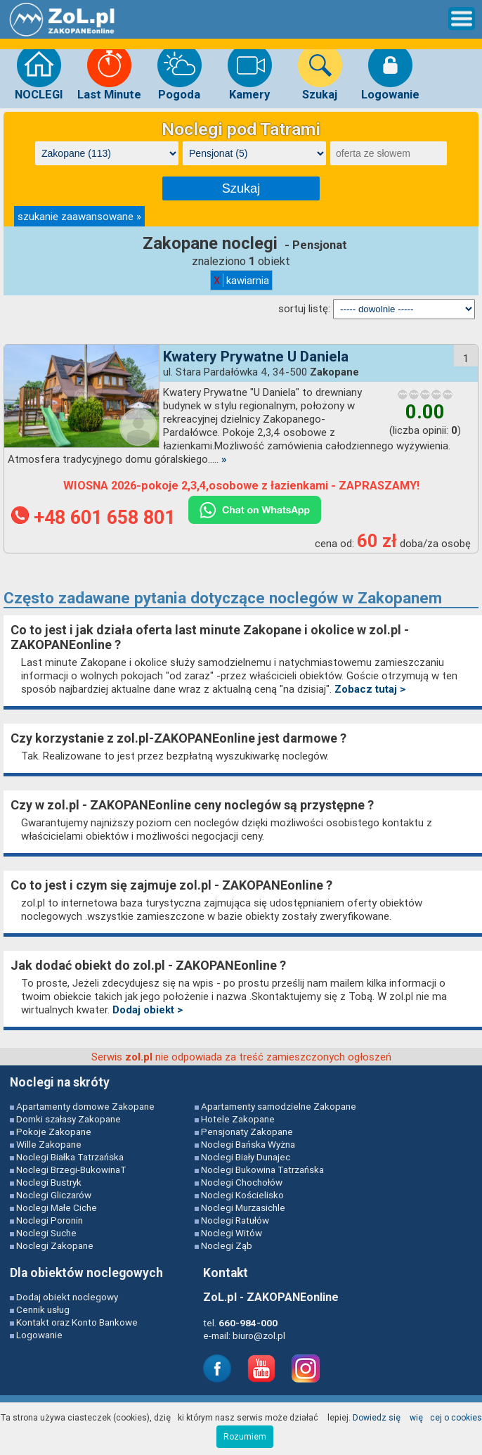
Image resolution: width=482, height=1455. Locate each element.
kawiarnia (241, 280)
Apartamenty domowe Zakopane (85, 1106)
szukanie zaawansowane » (79, 216)
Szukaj (320, 71)
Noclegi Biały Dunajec (245, 1156)
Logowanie (390, 71)
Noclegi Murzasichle (243, 1207)
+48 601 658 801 (95, 517)
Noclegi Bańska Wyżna (248, 1144)
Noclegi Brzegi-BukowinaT (71, 1169)
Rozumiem (244, 1436)
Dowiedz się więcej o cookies (417, 1417)
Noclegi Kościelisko (242, 1194)
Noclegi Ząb (226, 1245)
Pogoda (179, 71)
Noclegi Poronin (49, 1220)
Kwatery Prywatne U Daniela (256, 356)
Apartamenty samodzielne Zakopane (278, 1106)
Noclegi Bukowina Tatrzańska (262, 1169)
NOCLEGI (39, 71)
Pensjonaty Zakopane (247, 1131)
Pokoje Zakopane (53, 1131)
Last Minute (109, 71)
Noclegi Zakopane (54, 1245)
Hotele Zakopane (238, 1119)
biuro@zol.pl (259, 1335)
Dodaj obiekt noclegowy (67, 1296)
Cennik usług (43, 1309)
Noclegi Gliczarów (53, 1194)
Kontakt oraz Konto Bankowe (77, 1322)
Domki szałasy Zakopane (68, 1119)
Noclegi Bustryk (49, 1182)
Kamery (250, 71)
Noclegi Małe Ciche (56, 1207)
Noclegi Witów (231, 1232)
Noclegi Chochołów (241, 1182)
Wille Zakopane (49, 1144)
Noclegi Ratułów (235, 1220)
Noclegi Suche (46, 1232)
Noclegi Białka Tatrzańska (70, 1156)
